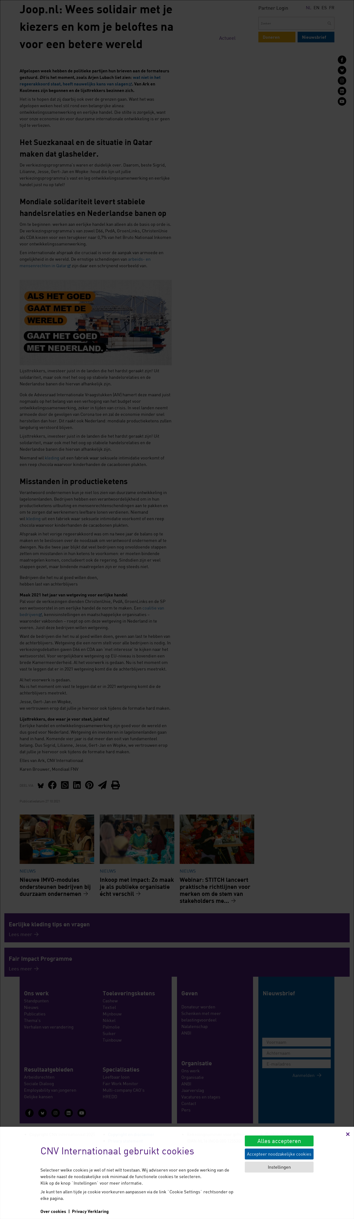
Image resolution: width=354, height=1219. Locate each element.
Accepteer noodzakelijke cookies (279, 1154)
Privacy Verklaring (90, 1211)
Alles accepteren (279, 1140)
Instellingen (279, 1167)
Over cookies (53, 1211)
